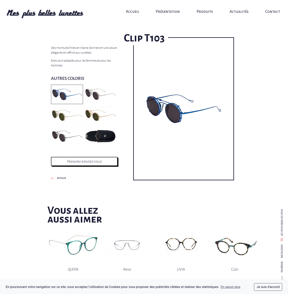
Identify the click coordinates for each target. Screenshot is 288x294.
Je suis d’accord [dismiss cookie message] (268, 287)
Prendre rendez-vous (84, 161)
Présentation (167, 7)
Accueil (133, 7)
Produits (203, 7)
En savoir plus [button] (230, 287)
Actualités (235, 7)
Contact (268, 7)
